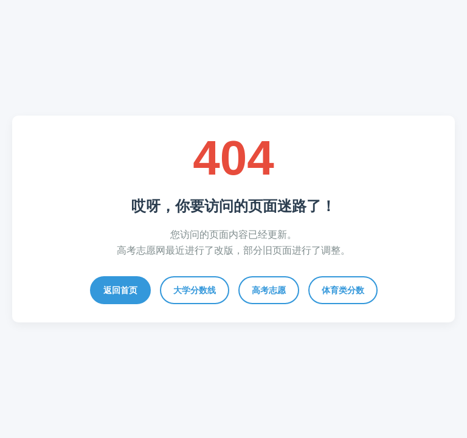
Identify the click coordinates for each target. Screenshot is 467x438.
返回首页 (120, 290)
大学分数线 (194, 290)
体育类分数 (343, 290)
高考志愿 (269, 290)
